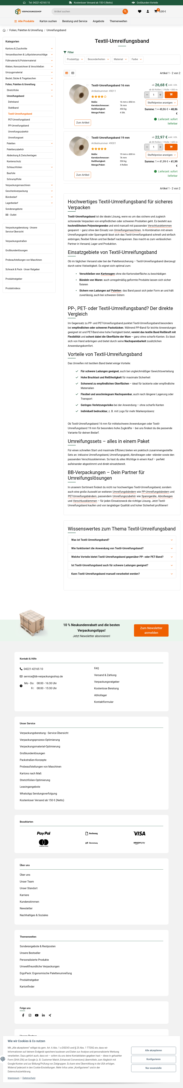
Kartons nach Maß (31, 773)
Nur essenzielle (153, 1068)
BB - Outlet (10, 214)
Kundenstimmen (29, 901)
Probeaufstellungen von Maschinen (23, 260)
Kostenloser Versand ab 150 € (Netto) (42, 800)
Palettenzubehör (15, 149)
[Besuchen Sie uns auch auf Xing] (50, 1015)
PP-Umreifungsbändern (155, 491)
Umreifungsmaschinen (127, 230)
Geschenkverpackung (16, 191)
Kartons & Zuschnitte (16, 48)
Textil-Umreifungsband (20, 113)
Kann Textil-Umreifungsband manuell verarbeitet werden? (105, 573)
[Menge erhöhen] (160, 95)
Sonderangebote (13, 209)
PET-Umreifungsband (19, 119)
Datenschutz (29, 1078)
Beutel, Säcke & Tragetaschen (20, 78)
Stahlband (13, 107)
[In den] (171, 95)
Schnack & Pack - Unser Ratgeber (22, 269)
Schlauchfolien (14, 167)
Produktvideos (12, 288)
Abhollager (100, 695)
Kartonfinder (27, 986)
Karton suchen (48, 21)
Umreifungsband (15, 96)
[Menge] (153, 95)
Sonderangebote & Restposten (38, 946)
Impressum (14, 1078)
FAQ (96, 668)
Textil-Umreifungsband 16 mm (110, 85)
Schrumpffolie (14, 179)
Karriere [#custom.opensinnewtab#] (24, 895)
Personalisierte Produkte (34, 959)
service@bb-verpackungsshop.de (43, 676)
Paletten (116, 290)
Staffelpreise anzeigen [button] (160, 102)
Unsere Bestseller (30, 953)
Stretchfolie (13, 90)
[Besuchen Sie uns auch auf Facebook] (23, 1015)
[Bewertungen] (99, 96)
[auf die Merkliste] (87, 85)
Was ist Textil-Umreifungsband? (90, 539)
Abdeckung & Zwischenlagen (22, 155)
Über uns (25, 874)
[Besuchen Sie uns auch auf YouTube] (36, 1015)
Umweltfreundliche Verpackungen (39, 966)
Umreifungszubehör (124, 496)
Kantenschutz (14, 161)
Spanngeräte (148, 496)
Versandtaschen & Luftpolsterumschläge (26, 54)
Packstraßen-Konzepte (33, 760)
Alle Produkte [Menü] (24, 21)
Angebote (98, 21)
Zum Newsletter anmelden (151, 630)
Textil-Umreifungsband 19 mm (110, 137)
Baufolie (11, 173)
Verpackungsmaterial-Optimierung (40, 746)
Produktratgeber (13, 279)
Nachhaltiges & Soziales (34, 915)
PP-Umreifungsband (18, 125)
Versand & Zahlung (105, 675)
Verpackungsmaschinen (17, 185)
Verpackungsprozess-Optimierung (40, 739)
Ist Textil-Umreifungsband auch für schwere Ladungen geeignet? (109, 565)
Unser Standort (29, 888)
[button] (148, 11)
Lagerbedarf (11, 203)
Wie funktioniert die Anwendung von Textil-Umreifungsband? (107, 548)
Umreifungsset (15, 137)
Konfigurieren (153, 1059)
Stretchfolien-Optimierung (35, 780)
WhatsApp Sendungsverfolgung (38, 793)
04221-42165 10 (33, 669)
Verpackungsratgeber (106, 681)
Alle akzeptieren (153, 1050)
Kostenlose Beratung (106, 688)
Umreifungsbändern (124, 491)
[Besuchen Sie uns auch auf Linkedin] (43, 1015)
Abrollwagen (165, 496)
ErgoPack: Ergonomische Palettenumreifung (46, 973)
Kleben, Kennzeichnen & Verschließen (24, 66)
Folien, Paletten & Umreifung (20, 84)
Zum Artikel (82, 122)
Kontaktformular (103, 701)
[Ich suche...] (87, 11)
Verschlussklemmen (160, 225)
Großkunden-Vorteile (145, 2)
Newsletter (26, 908)
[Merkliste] (139, 11)
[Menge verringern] (147, 95)
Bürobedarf (11, 197)
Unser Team (27, 881)
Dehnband (13, 101)
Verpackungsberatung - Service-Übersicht (44, 733)
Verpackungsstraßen (16, 241)
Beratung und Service (74, 21)
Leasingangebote (30, 786)
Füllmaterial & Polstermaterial (20, 60)
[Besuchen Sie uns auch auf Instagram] (29, 1015)
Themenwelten (118, 21)
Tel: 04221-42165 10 (39, 2)
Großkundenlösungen (16, 250)
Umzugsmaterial (13, 72)
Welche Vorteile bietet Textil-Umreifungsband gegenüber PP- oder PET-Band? (117, 556)
